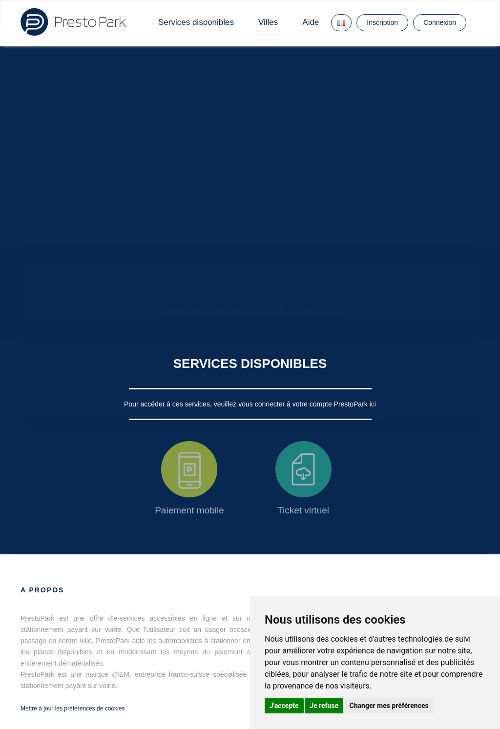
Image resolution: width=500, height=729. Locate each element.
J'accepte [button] (284, 705)
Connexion (439, 22)
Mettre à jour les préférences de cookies (73, 708)
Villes (268, 22)
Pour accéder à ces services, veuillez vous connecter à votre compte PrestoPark (247, 404)
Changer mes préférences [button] (389, 705)
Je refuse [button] (324, 705)
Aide (310, 22)
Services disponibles (196, 22)
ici (373, 404)
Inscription (382, 22)
